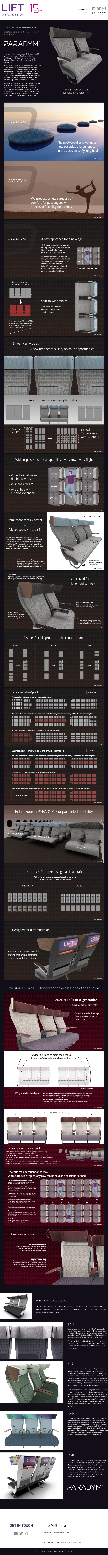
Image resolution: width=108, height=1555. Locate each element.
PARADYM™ (102, 13)
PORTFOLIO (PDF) (90, 13)
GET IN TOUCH (83, 9)
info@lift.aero (54, 1525)
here (13, 34)
